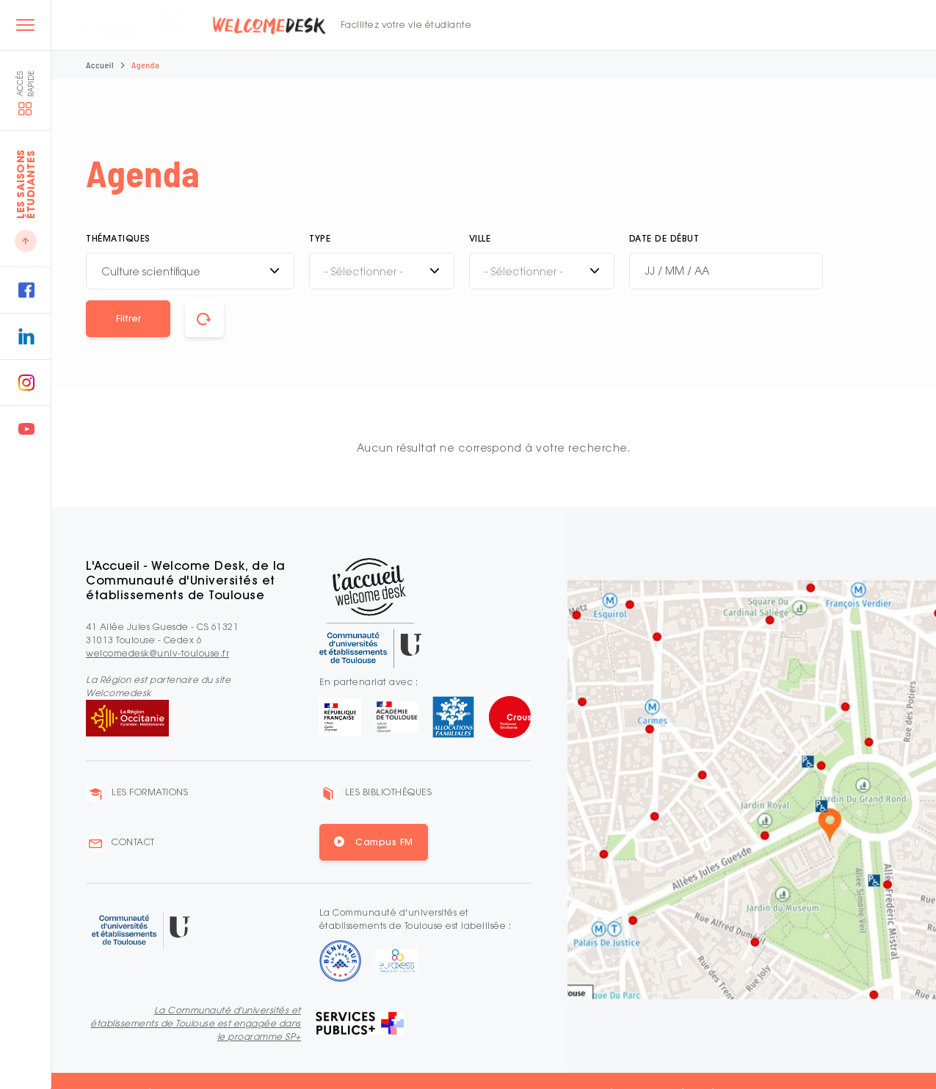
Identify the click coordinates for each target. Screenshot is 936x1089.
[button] (128, 318)
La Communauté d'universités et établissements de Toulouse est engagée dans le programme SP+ (195, 1023)
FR (738, 25)
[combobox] (190, 271)
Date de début (664, 238)
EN (757, 25)
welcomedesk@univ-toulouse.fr (157, 653)
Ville (480, 238)
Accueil (100, 64)
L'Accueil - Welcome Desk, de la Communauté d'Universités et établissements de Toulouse (186, 580)
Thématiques (118, 238)
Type (319, 238)
